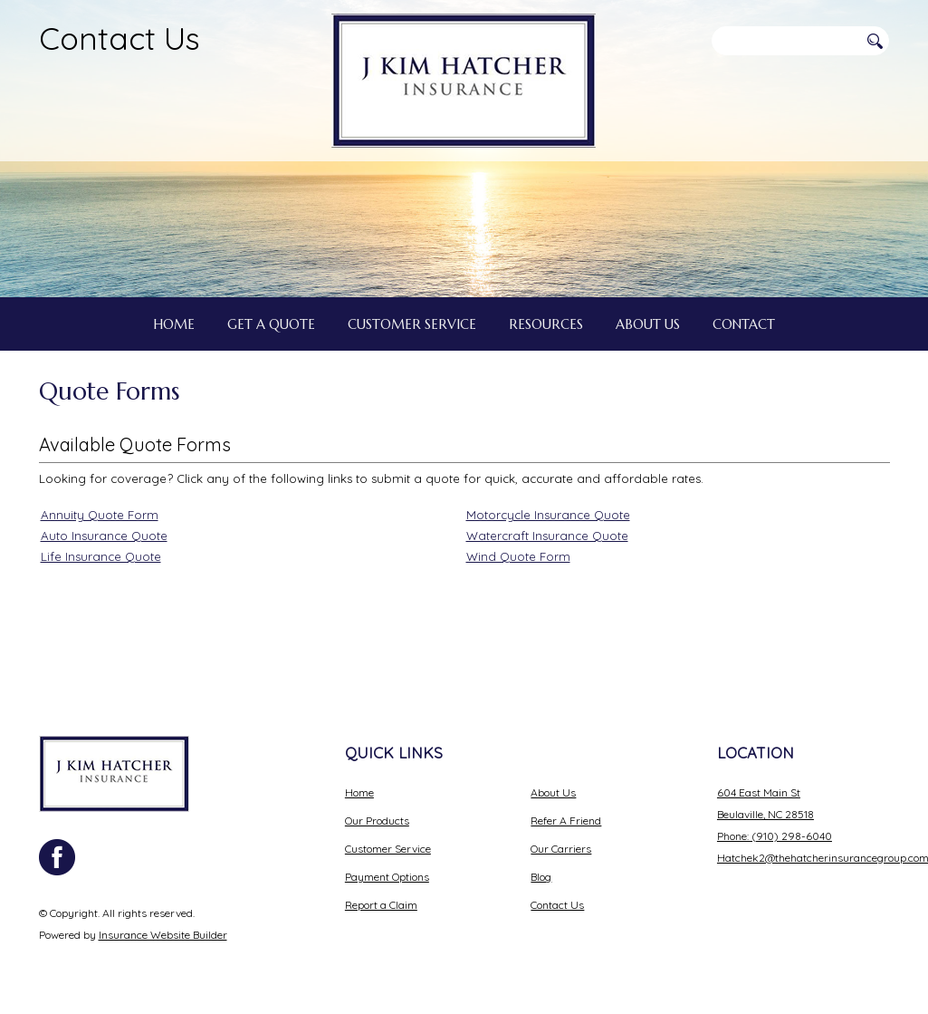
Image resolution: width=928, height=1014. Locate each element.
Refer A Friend (566, 820)
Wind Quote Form (518, 556)
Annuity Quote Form (99, 514)
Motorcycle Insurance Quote (548, 514)
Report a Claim (381, 905)
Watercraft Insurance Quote (547, 535)
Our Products (377, 820)
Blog (541, 877)
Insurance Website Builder (163, 935)
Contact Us (119, 38)
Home (359, 792)
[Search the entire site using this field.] (785, 40)
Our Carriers (561, 848)
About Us (553, 792)
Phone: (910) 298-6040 (774, 836)
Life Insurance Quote (101, 556)
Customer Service (388, 848)
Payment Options (387, 877)
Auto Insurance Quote (104, 535)
